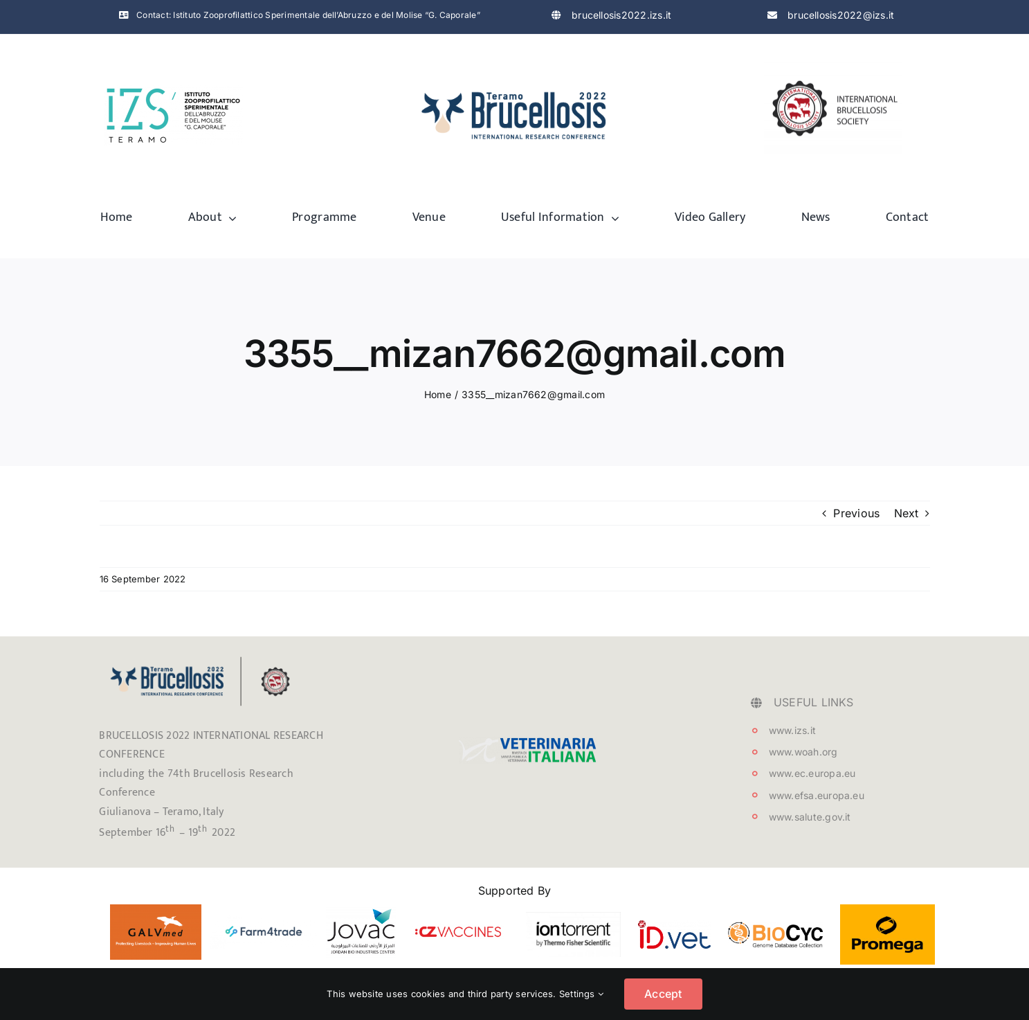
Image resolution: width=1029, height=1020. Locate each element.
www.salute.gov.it (810, 817)
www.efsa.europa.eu (816, 795)
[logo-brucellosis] (515, 84)
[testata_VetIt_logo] (528, 742)
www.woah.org (803, 752)
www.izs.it (792, 730)
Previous (856, 513)
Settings (581, 993)
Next (906, 513)
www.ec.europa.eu (812, 773)
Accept (663, 994)
